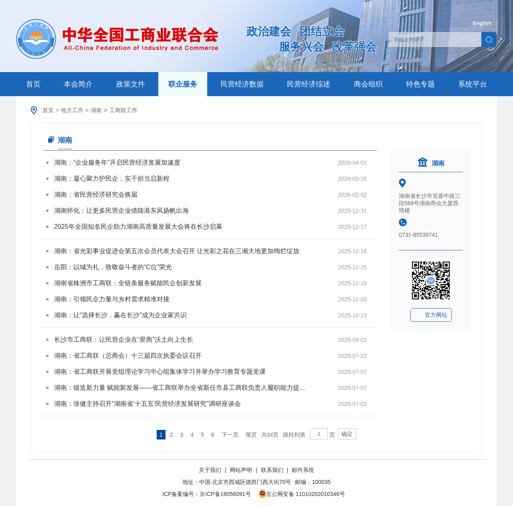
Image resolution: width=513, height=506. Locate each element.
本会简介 (78, 84)
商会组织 (368, 84)
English (482, 23)
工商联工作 (123, 110)
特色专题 (420, 84)
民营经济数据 (242, 84)
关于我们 (211, 470)
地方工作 (72, 110)
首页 (33, 84)
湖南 (96, 110)
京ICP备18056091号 (225, 494)
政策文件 (130, 84)
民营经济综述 (308, 84)
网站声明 (241, 470)
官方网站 (436, 315)
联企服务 (182, 84)
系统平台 (472, 84)
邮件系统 (303, 470)
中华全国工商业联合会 (117, 39)
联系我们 (272, 470)
